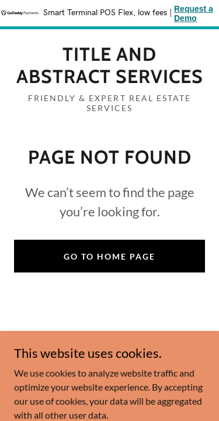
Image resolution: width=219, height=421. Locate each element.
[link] (109, 65)
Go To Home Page (109, 256)
